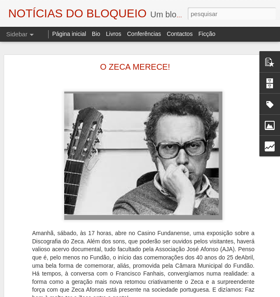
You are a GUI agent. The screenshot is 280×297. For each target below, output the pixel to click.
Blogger (205, 292)
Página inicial (69, 34)
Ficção (206, 34)
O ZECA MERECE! (135, 47)
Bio (96, 34)
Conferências (144, 34)
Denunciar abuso (233, 292)
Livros (113, 34)
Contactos (180, 34)
